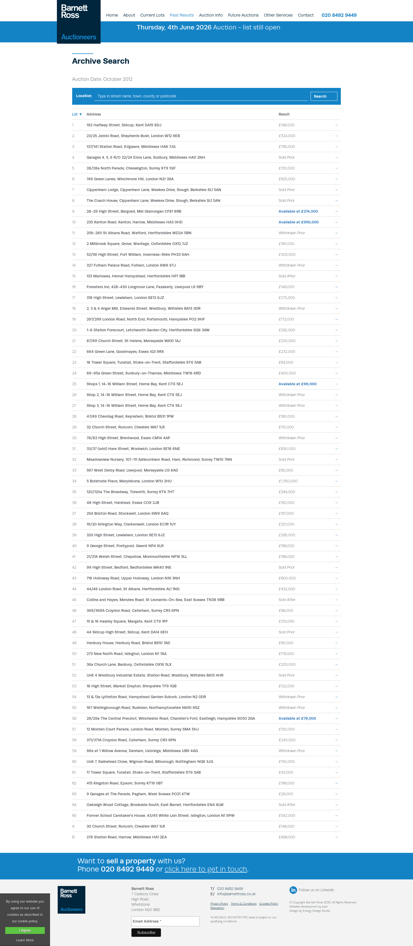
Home (112, 15)
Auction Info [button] (211, 15)
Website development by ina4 (308, 906)
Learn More (25, 940)
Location (84, 96)
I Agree (25, 930)
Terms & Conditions (244, 903)
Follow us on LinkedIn (316, 890)
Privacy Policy (219, 903)
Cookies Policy (268, 903)
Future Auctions (243, 15)
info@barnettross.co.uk (236, 894)
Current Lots (152, 15)
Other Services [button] (278, 15)
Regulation (217, 908)
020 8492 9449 (339, 15)
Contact (306, 15)
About (129, 15)
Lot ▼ (77, 114)
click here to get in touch (206, 869)
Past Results (182, 15)
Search (320, 96)
